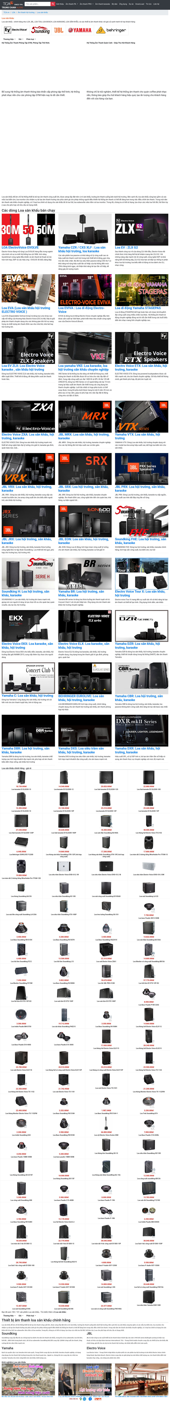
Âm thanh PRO (86, 4)
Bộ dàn (114, 4)
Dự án (131, 4)
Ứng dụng (123, 4)
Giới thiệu (60, 4)
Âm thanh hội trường (26, 12)
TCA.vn (6, 12)
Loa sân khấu (42, 12)
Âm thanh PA (71, 4)
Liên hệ (156, 4)
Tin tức (149, 4)
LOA (13, 12)
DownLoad (139, 4)
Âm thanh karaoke (102, 4)
